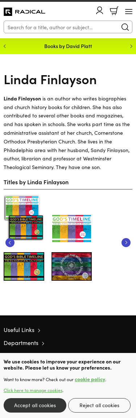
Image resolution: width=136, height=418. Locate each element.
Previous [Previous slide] (5, 46)
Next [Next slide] (131, 46)
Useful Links (19, 329)
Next (126, 242)
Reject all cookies (99, 405)
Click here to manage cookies (33, 390)
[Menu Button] (128, 11)
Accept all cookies (35, 405)
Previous (10, 242)
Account (99, 10)
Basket (114, 11)
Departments (21, 342)
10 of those (24, 12)
